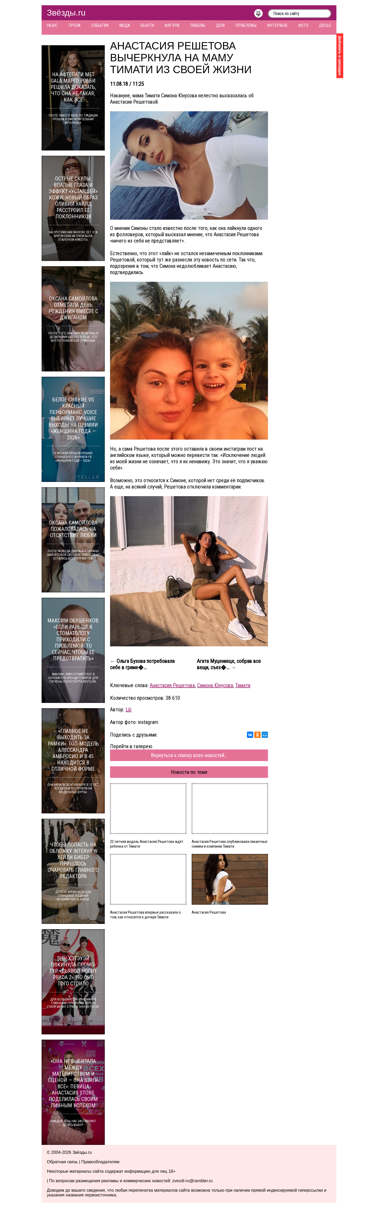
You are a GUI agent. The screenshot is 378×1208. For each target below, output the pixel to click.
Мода (124, 25)
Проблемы (245, 25)
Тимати (242, 685)
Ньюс (52, 25)
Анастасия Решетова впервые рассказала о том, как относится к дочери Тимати (145, 914)
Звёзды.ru (66, 12)
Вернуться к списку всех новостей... (189, 755)
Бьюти (147, 25)
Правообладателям (100, 1162)
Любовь (198, 25)
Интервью (277, 25)
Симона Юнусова (215, 685)
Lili (128, 709)
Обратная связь (62, 1162)
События (99, 25)
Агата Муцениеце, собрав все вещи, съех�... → (229, 664)
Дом (220, 25)
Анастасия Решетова (172, 685)
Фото (303, 25)
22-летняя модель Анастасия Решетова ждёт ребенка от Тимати (146, 844)
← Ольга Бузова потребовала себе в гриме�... (142, 664)
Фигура (172, 25)
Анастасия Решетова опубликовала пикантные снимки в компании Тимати (229, 844)
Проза (74, 25)
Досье (325, 25)
